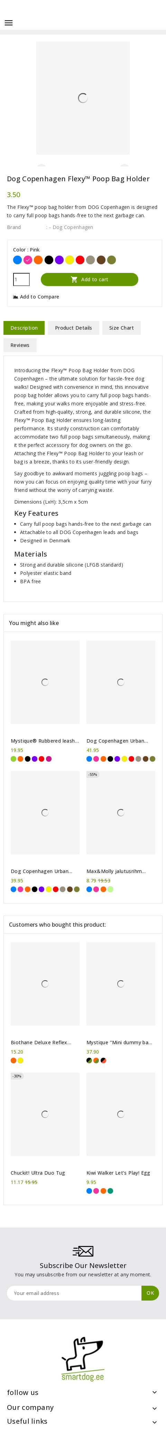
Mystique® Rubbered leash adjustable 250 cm (43, 741)
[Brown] (101, 260)
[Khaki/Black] (89, 1060)
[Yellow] (69, 260)
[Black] (49, 260)
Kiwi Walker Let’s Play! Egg (118, 1173)
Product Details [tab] (73, 327)
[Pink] (28, 260)
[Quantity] (21, 279)
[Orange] (38, 260)
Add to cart (90, 279)
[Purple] (59, 260)
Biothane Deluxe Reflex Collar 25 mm (39, 1042)
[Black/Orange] (103, 1060)
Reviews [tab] (20, 345)
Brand (14, 227)
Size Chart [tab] (121, 327)
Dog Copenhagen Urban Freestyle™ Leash (39, 871)
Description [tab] (24, 327)
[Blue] (17, 260)
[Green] (13, 759)
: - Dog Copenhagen (69, 227)
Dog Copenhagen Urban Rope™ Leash (115, 741)
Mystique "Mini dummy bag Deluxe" (119, 1042)
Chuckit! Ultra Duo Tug (38, 1173)
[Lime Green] (110, 889)
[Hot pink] (49, 759)
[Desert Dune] (90, 260)
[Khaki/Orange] (96, 1060)
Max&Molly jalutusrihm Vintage (114, 871)
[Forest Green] (111, 260)
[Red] (80, 260)
